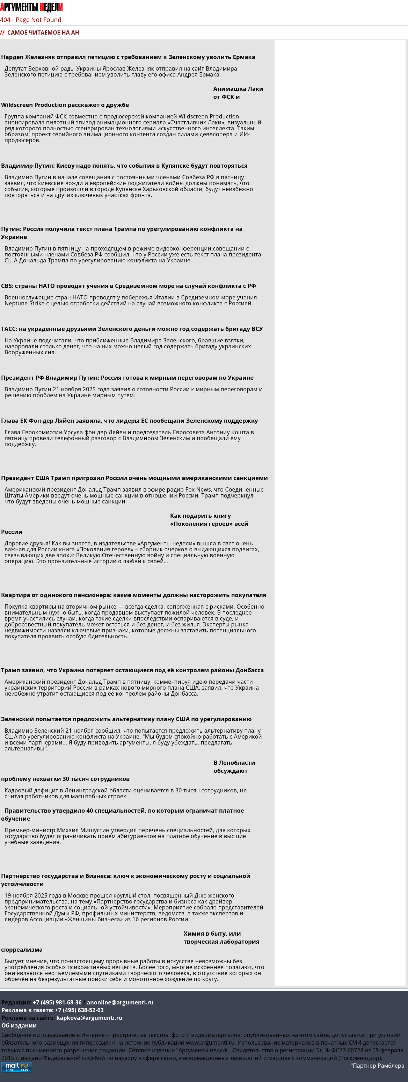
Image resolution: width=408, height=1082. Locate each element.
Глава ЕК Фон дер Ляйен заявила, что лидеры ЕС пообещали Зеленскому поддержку (129, 420)
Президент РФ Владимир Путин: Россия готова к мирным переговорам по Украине (127, 377)
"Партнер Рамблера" (379, 1065)
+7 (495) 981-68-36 (57, 1002)
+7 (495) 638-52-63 (79, 1010)
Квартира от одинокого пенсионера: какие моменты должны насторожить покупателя (134, 595)
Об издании (19, 1025)
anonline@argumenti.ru (120, 1002)
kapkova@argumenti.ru (90, 1018)
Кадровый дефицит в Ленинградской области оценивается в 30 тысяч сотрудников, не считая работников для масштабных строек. (126, 793)
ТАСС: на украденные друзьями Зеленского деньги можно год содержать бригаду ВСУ (132, 329)
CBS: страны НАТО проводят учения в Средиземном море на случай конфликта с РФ (128, 286)
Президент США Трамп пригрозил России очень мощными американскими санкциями (134, 478)
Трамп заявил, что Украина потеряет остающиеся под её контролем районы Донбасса (132, 670)
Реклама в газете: (27, 1010)
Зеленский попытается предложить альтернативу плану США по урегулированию (126, 719)
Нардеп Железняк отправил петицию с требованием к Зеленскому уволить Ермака (128, 57)
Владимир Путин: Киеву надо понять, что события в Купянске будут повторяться (124, 165)
